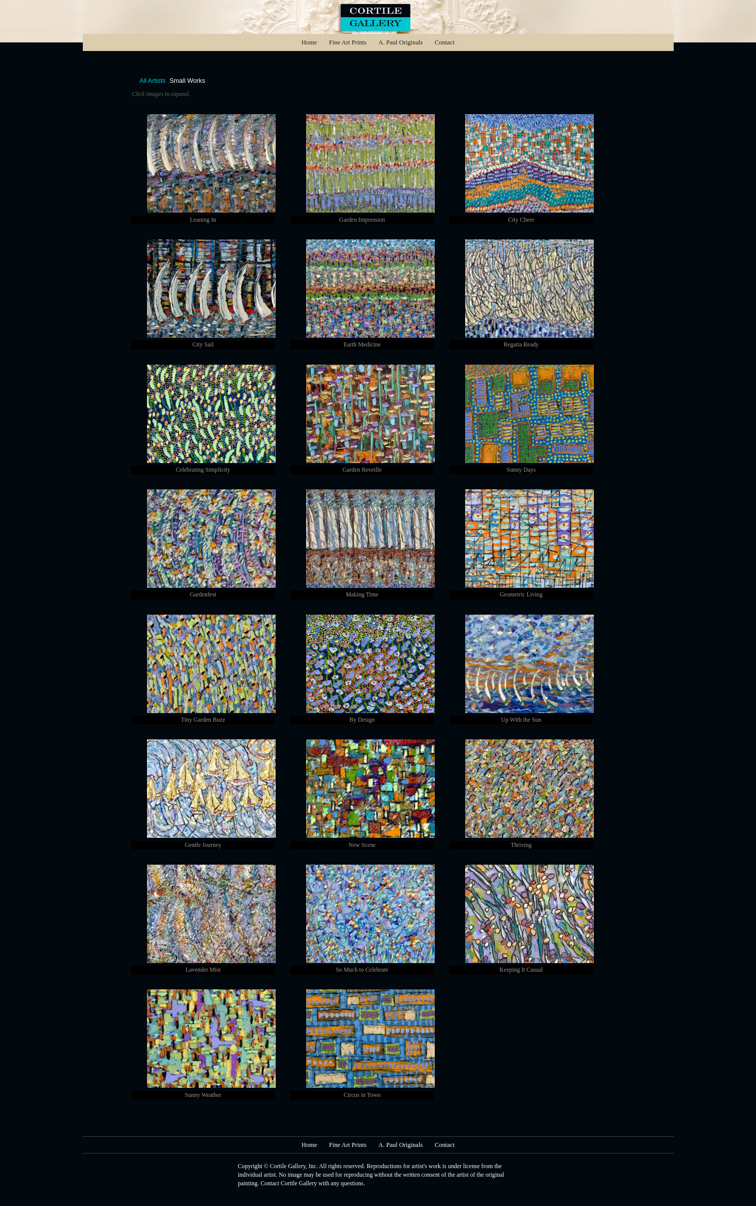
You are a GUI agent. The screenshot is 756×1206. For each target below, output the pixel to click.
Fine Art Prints (347, 42)
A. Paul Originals (400, 42)
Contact (445, 42)
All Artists (152, 81)
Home (309, 42)
